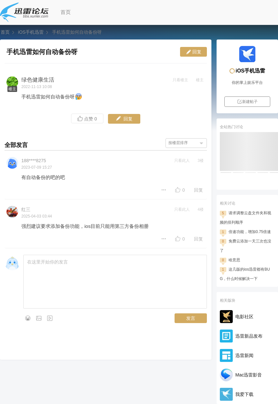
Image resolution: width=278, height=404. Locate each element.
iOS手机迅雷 (31, 32)
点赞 (87, 118)
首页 (65, 12)
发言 (190, 318)
